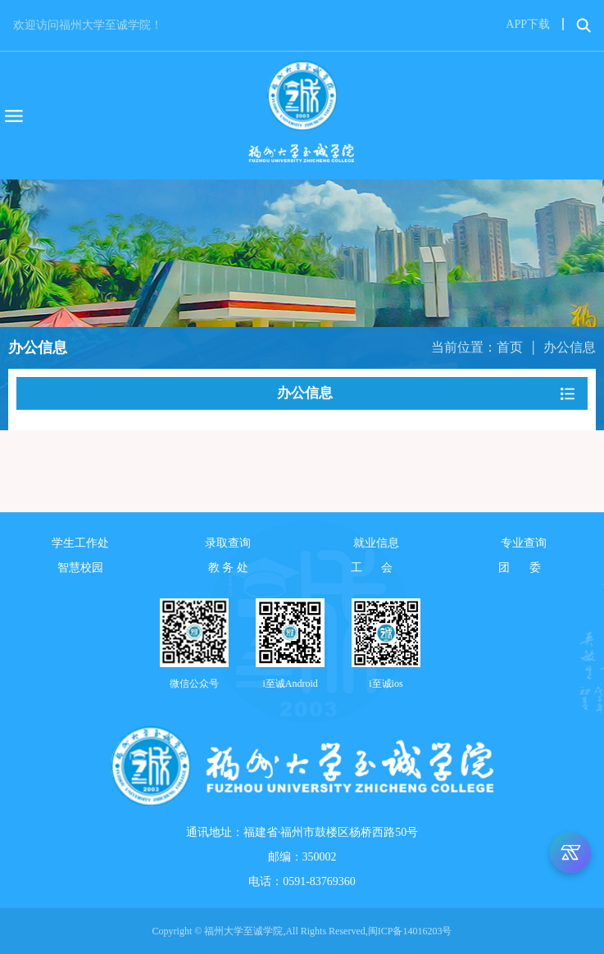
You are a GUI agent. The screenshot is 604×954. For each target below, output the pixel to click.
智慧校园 (80, 567)
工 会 (376, 567)
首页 (510, 347)
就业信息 (376, 543)
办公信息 (569, 347)
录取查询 (228, 543)
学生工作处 (80, 543)
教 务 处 (228, 567)
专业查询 (524, 543)
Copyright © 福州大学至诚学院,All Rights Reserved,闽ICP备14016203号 (302, 931)
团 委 (523, 567)
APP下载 (528, 24)
